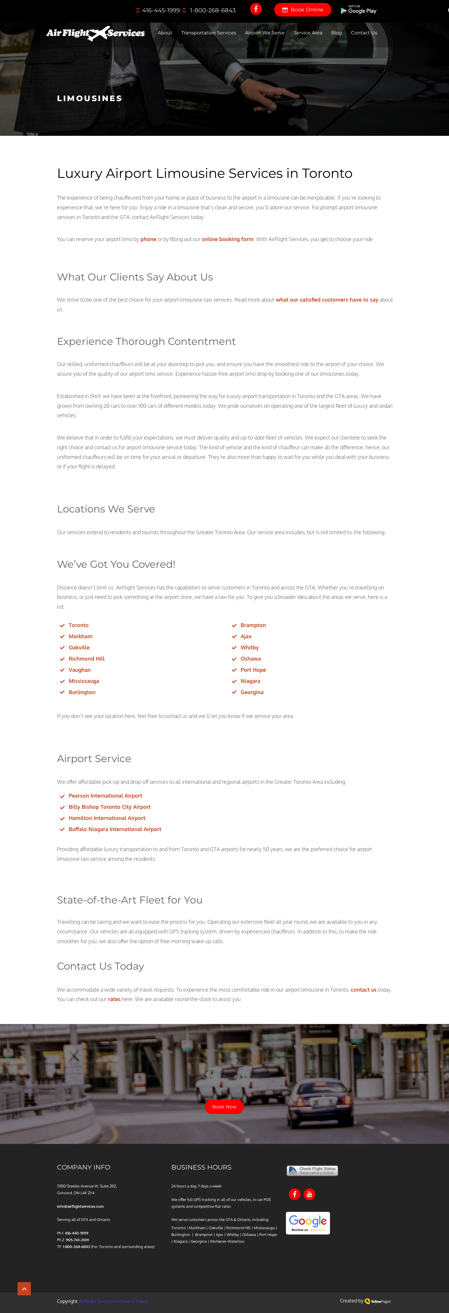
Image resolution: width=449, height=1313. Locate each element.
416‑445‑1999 (160, 10)
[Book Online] (302, 9)
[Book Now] (224, 1107)
